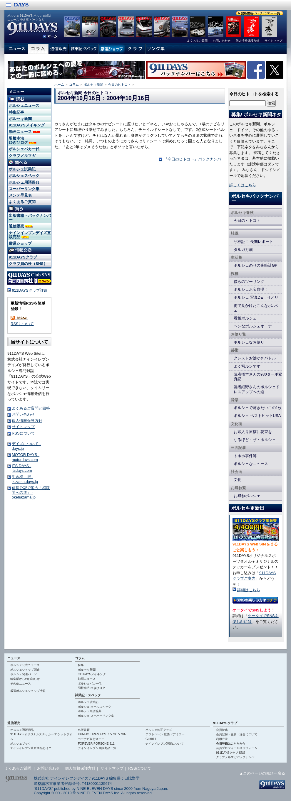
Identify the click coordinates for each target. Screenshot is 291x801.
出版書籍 (84, 729)
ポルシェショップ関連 (25, 669)
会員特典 (222, 729)
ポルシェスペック (24, 175)
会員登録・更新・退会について (236, 734)
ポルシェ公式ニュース (25, 665)
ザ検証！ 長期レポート (253, 241)
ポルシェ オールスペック (94, 706)
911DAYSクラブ (23, 257)
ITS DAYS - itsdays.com (22, 468)
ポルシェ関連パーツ (23, 674)
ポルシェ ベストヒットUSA (257, 415)
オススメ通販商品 (22, 729)
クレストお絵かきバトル (255, 358)
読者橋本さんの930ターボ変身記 (258, 376)
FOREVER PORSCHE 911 (96, 743)
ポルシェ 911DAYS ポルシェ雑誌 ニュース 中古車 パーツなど (29, 17)
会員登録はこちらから (230, 743)
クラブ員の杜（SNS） (28, 263)
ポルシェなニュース (251, 464)
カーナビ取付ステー (91, 739)
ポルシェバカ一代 (24, 149)
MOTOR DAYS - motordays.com (25, 457)
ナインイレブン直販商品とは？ (30, 748)
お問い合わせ (23, 414)
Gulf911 (151, 739)
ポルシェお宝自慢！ (251, 289)
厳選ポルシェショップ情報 (28, 690)
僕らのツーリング (249, 281)
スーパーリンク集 (24, 189)
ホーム (59, 84)
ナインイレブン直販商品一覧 (97, 748)
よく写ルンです (247, 366)
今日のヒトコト (119, 84)
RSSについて (22, 324)
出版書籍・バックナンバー (30, 217)
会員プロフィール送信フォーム (236, 748)
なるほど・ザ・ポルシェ (255, 439)
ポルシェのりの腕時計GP (255, 265)
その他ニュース (20, 683)
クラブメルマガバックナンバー (236, 757)
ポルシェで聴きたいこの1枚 (258, 407)
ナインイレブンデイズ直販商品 (30, 235)
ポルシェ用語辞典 (24, 182)
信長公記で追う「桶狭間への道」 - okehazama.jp (31, 493)
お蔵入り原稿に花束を (253, 432)
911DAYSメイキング (27, 125)
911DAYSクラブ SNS (230, 752)
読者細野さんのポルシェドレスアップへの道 (257, 389)
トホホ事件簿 (245, 456)
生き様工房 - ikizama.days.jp (25, 479)
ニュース (13, 658)
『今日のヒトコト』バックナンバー (194, 159)
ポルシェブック (20, 743)
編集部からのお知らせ (25, 678)
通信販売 (21, 226)
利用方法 (222, 739)
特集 (81, 665)
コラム (74, 84)
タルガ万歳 (243, 249)
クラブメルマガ (22, 155)
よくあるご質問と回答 (31, 408)
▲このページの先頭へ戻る (262, 773)
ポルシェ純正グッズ (159, 729)
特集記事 (16, 112)
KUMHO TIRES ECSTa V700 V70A (102, 734)
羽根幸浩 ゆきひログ (22, 140)
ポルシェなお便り (249, 342)
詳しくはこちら (242, 185)
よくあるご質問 (22, 202)
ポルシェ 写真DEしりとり (256, 297)
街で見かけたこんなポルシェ (257, 307)
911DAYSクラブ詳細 (30, 290)
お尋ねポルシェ (247, 496)
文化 (237, 479)
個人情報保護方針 (27, 420)
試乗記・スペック (88, 695)
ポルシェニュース (24, 105)
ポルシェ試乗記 (22, 169)
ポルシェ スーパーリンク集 (96, 715)
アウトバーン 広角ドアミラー (165, 734)
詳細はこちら (248, 590)
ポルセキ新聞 (93, 84)
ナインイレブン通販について (165, 743)
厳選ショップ (20, 243)
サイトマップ (23, 427)
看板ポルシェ (245, 318)
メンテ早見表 (20, 195)
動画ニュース (24, 131)
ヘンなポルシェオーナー (255, 326)
